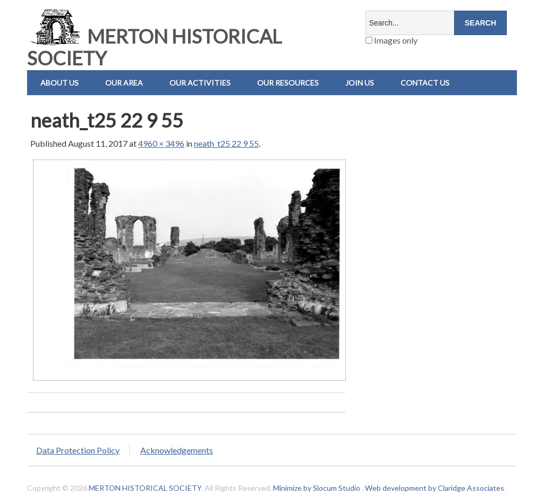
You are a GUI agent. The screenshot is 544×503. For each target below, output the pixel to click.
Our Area (124, 82)
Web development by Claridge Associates (434, 487)
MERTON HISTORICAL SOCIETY (154, 47)
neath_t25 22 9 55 (226, 143)
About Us (59, 82)
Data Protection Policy (78, 450)
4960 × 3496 (161, 143)
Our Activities (200, 82)
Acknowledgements (176, 450)
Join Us (359, 82)
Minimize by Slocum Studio (316, 487)
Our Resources (288, 82)
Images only (392, 40)
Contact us (425, 82)
